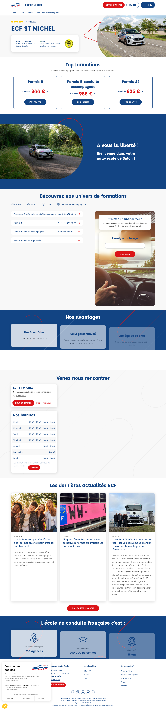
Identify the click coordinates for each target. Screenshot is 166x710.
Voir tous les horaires (48, 46)
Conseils (87, 675)
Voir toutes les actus (83, 608)
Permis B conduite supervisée (47, 240)
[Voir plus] (34, 467)
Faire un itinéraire (43, 403)
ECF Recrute (126, 678)
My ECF (87, 671)
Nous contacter (114, 5)
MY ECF (132, 5)
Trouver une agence (129, 675)
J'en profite (35, 102)
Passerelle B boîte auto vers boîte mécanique (47, 214)
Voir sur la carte (22, 46)
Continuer (125, 254)
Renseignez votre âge (125, 238)
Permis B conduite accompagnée (47, 231)
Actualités (125, 686)
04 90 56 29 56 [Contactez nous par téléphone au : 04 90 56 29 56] (21, 396)
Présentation (126, 671)
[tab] (16, 204)
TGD (85, 678)
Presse (123, 682)
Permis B (47, 222)
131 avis (33, 22)
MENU (148, 5)
